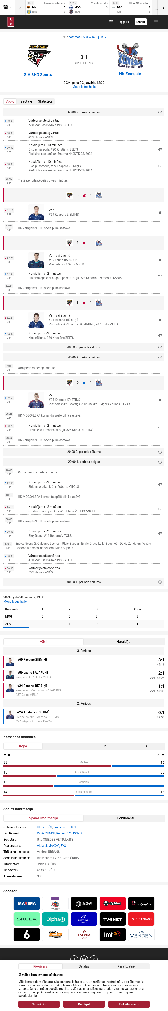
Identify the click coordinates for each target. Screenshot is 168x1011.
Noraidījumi (125, 642)
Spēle (10, 101)
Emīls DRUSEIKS (64, 827)
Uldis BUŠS (44, 827)
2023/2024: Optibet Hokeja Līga (87, 37)
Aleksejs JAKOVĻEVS (51, 845)
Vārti (43, 642)
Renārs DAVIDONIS (69, 833)
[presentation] (20, 7)
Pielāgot (84, 1004)
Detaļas (84, 966)
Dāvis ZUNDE (46, 833)
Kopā (23, 746)
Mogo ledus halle (84, 86)
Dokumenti (125, 818)
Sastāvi (26, 101)
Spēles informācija (43, 818)
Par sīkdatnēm (127, 966)
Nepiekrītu (39, 1004)
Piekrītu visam (129, 1004)
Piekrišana (40, 966)
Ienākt (140, 22)
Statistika (45, 101)
